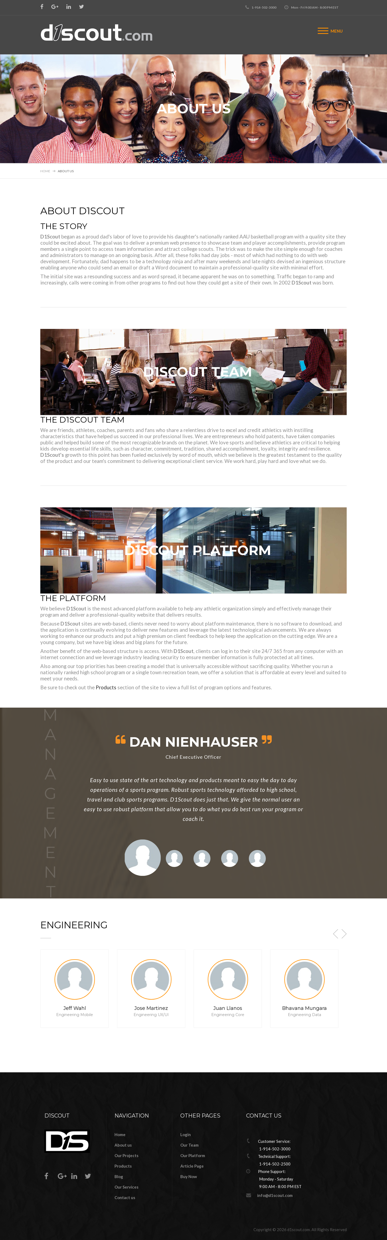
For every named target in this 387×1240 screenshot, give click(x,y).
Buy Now (188, 1176)
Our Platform (192, 1155)
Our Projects (126, 1155)
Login (185, 1134)
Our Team (189, 1145)
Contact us (124, 1197)
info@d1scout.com (275, 1195)
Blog (118, 1176)
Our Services (126, 1187)
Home (45, 171)
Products (106, 687)
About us (123, 1145)
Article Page (192, 1166)
